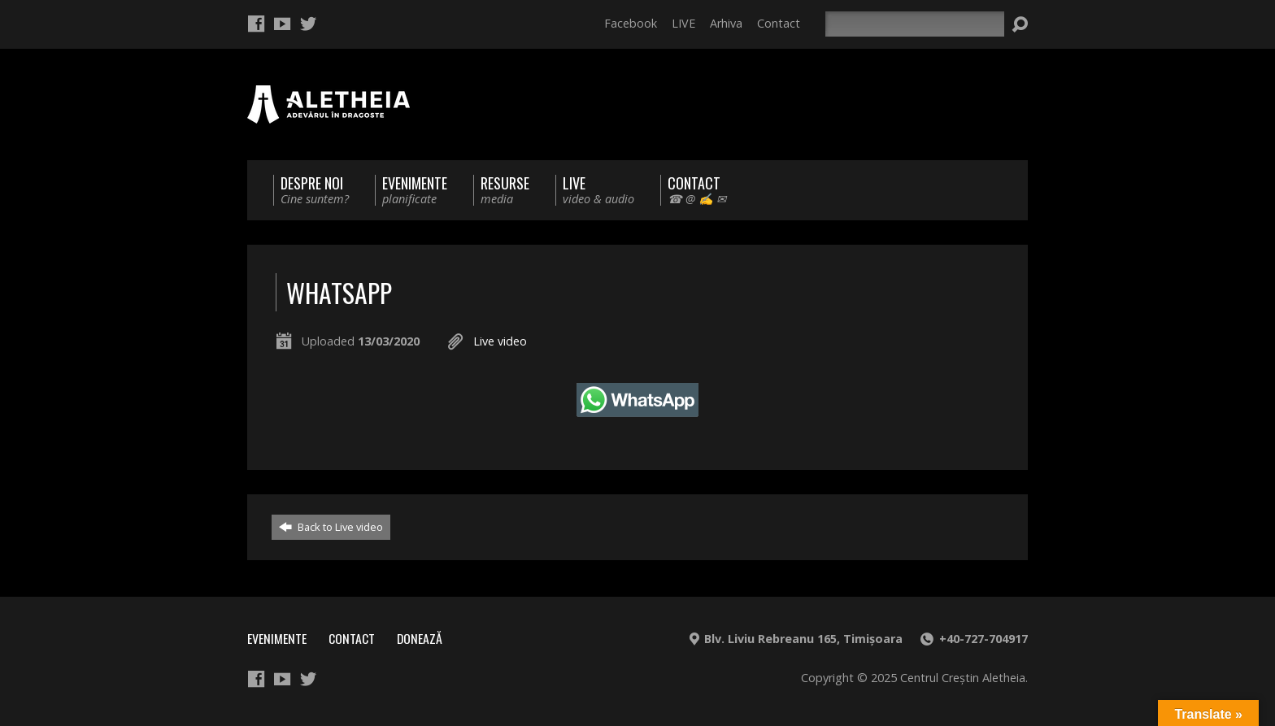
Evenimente (277, 638)
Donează (419, 638)
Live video (500, 341)
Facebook (630, 23)
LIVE (683, 23)
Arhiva (726, 23)
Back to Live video (331, 527)
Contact (778, 23)
